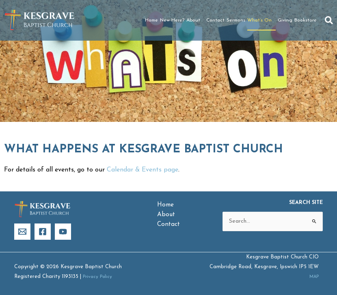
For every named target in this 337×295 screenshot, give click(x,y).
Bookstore (305, 20)
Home (151, 20)
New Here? (172, 20)
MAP (313, 277)
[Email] (22, 232)
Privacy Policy (99, 276)
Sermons (236, 20)
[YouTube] (63, 232)
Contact (215, 20)
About (195, 20)
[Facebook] (43, 232)
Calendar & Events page (142, 170)
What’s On (261, 20)
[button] (329, 20)
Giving (285, 20)
